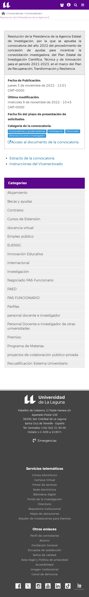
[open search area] (75, 5)
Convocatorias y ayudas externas (27, 131)
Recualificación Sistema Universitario (37, 363)
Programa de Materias (25, 346)
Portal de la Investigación (44, 499)
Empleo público (20, 236)
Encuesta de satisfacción (44, 550)
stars (44, 455)
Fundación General (45, 545)
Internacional (18, 263)
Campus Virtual (44, 480)
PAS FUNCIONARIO (23, 298)
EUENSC (14, 245)
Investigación (56, 131)
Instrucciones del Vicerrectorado (36, 164)
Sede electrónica (44, 489)
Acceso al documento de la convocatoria (43, 142)
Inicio (3, 14)
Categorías (17, 183)
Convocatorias (15, 13)
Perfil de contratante (44, 535)
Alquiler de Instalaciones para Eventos (45, 518)
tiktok (69, 585)
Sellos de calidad (44, 555)
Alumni (44, 540)
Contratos (15, 210)
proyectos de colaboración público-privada (42, 355)
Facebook (19, 585)
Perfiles (13, 307)
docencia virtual (20, 228)
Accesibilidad (44, 564)
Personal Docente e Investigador (27, 135)
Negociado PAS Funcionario (30, 280)
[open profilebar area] (62, 5)
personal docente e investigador (33, 315)
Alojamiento (17, 193)
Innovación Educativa (25, 254)
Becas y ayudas (19, 201)
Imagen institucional (44, 569)
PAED (12, 289)
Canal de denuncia (45, 574)
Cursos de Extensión (23, 219)
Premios (14, 337)
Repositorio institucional (44, 509)
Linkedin (59, 585)
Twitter (29, 585)
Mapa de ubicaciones (44, 513)
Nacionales (72, 131)
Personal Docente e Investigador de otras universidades (41, 326)
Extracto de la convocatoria (31, 158)
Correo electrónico (44, 475)
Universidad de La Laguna (7, 5)
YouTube (49, 585)
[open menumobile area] (82, 5)
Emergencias (44, 441)
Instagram (39, 585)
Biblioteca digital (44, 494)
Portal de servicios (44, 485)
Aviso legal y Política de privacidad (44, 560)
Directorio (44, 504)
